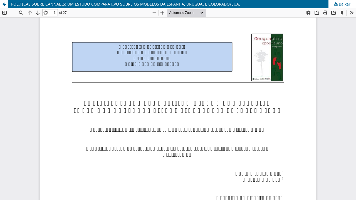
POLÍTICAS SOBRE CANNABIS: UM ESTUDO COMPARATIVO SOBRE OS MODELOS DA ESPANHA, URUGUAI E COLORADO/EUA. (125, 4)
